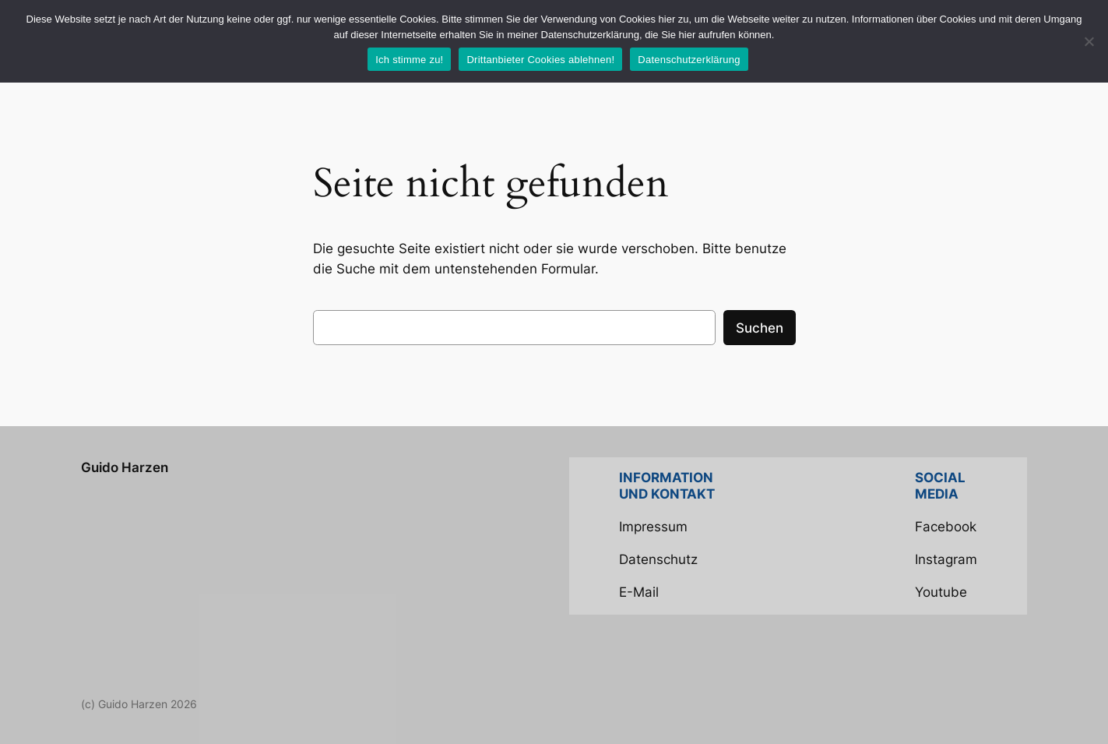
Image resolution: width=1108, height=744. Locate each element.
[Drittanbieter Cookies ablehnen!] (1088, 41)
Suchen (759, 328)
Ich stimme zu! (409, 59)
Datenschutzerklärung (689, 59)
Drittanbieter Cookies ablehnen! (540, 59)
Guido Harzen (124, 467)
